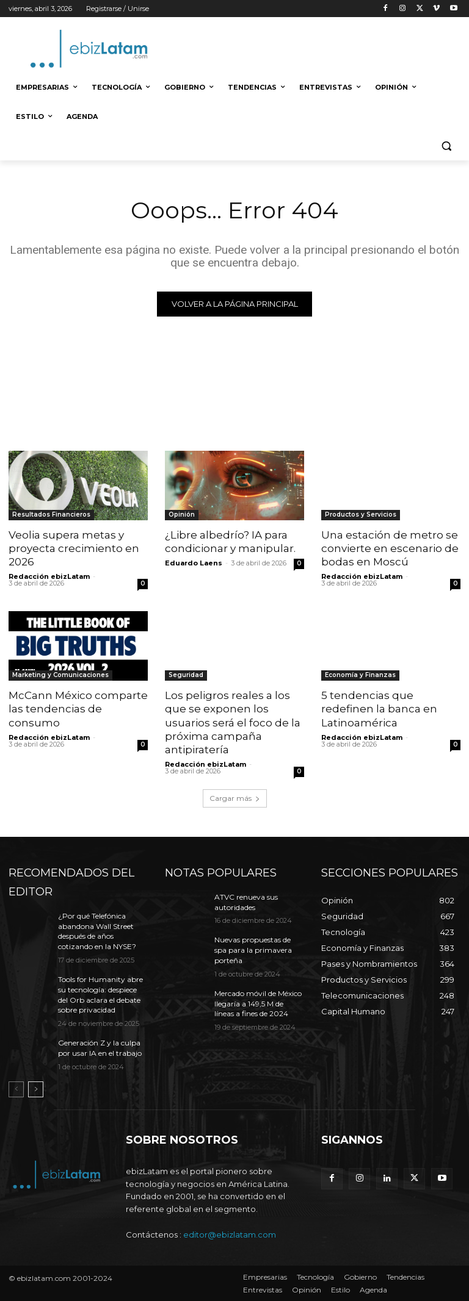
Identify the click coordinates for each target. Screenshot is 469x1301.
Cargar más (234, 798)
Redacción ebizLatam (49, 576)
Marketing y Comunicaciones (60, 675)
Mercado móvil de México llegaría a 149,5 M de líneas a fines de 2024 (258, 1004)
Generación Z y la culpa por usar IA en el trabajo (100, 1048)
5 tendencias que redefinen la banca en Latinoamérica (379, 708)
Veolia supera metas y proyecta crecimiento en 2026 (74, 548)
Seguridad (186, 675)
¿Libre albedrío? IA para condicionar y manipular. (230, 541)
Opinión (182, 514)
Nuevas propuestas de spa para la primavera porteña (253, 950)
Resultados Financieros (51, 514)
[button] (446, 146)
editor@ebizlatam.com (229, 1234)
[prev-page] (16, 1089)
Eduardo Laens (193, 563)
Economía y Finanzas (360, 675)
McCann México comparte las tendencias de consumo (78, 708)
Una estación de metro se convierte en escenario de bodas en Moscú (390, 548)
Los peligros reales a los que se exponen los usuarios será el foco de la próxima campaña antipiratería (232, 722)
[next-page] (35, 1089)
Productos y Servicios (360, 514)
